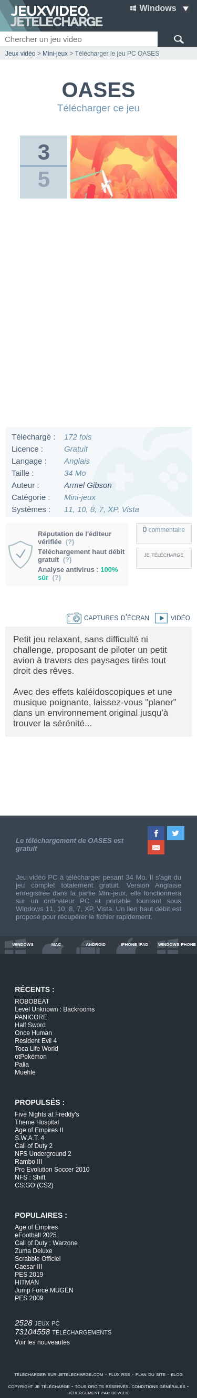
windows (22, 944)
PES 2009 (29, 1298)
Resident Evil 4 (36, 1041)
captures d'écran (108, 617)
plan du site (150, 1374)
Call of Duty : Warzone (46, 1243)
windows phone (177, 944)
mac (56, 944)
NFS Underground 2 (43, 1153)
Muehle (25, 1072)
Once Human (33, 1033)
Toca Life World (36, 1048)
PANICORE (31, 1017)
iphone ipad (134, 944)
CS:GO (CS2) (34, 1185)
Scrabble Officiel (37, 1259)
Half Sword (30, 1025)
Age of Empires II (39, 1130)
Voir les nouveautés (42, 1342)
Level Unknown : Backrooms (55, 1009)
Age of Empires (36, 1227)
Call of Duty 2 (34, 1146)
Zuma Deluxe (33, 1251)
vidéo (169, 617)
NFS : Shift (30, 1177)
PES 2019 (29, 1274)
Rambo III (28, 1161)
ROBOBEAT (32, 1001)
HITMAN (27, 1282)
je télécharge (163, 554)
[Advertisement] (98, 315)
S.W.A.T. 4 (29, 1138)
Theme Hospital (37, 1122)
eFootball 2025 (35, 1235)
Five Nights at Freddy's (47, 1114)
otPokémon (31, 1056)
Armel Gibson (88, 485)
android (96, 944)
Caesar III (28, 1266)
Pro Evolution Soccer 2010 (52, 1169)
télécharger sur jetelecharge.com (58, 1374)
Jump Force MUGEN (44, 1290)
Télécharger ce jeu (98, 107)
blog (177, 1374)
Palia (22, 1064)
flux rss (119, 1374)
